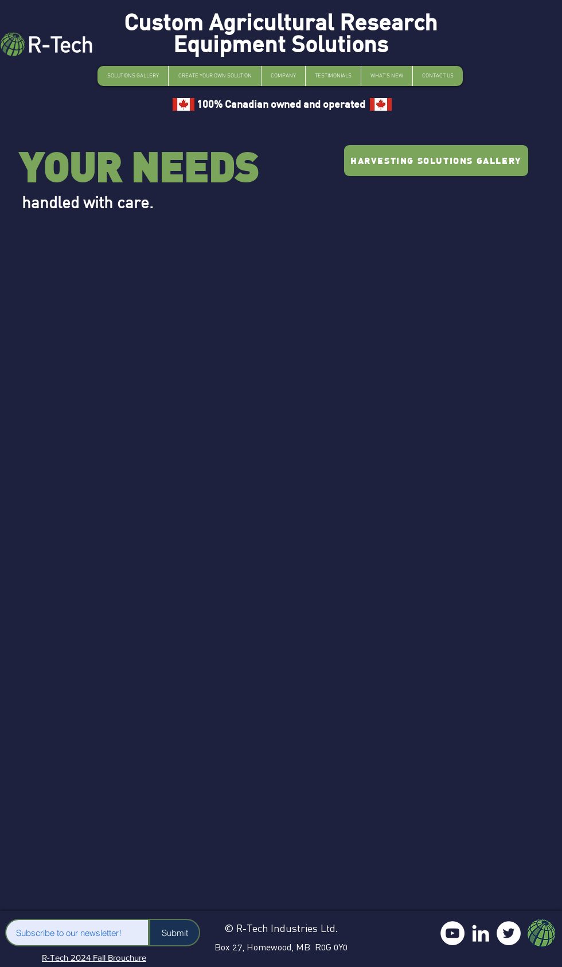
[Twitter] (509, 933)
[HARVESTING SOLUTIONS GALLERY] (436, 160)
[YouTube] (452, 933)
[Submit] (174, 932)
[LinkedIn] (481, 933)
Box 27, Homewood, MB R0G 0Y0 (281, 947)
